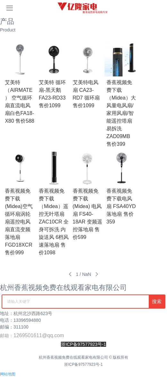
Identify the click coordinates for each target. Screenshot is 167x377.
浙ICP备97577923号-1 (83, 364)
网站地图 (7, 374)
